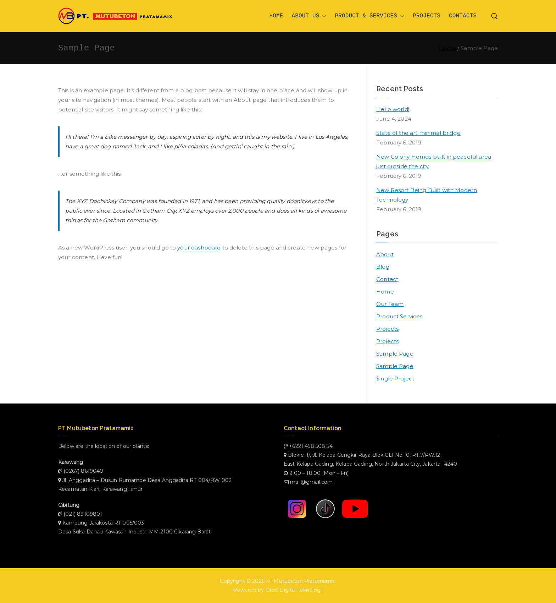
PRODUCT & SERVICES (369, 16)
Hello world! (392, 109)
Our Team (390, 304)
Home (385, 291)
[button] (322, 16)
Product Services (399, 316)
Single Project (395, 378)
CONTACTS (463, 16)
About (385, 254)
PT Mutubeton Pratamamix (300, 581)
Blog (382, 266)
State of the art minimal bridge (418, 133)
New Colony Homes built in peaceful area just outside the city (433, 161)
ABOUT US (308, 16)
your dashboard (199, 247)
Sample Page (394, 353)
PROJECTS (426, 16)
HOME (276, 16)
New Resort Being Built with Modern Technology (426, 195)
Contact (387, 279)
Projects (387, 328)
